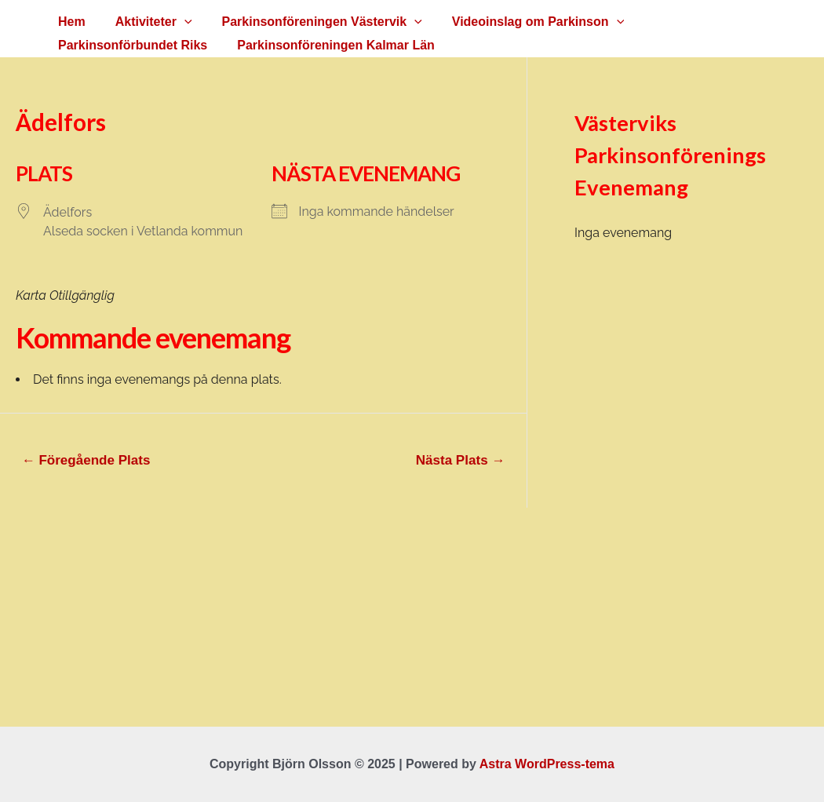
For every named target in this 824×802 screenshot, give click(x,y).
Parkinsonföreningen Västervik (310, 22)
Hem (69, 21)
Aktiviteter (146, 22)
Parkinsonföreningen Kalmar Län (154, 45)
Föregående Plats (86, 460)
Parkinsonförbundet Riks (707, 21)
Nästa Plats (460, 460)
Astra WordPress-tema (546, 764)
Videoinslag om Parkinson (521, 22)
